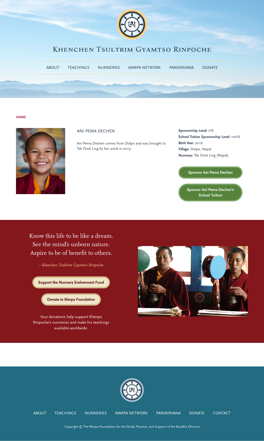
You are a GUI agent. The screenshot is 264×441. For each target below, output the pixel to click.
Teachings (78, 67)
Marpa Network (144, 67)
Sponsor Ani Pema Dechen (210, 172)
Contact (222, 413)
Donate (210, 67)
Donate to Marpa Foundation (71, 299)
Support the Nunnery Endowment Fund (71, 282)
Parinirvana (181, 67)
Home (21, 117)
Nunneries (109, 67)
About (52, 67)
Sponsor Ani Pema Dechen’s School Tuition (210, 192)
